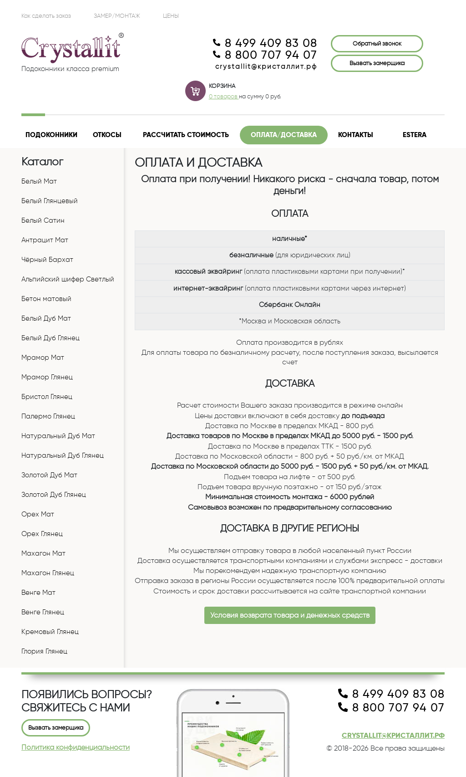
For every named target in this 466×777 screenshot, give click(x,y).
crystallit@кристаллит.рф (266, 66)
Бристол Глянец (46, 397)
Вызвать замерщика (377, 62)
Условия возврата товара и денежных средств (290, 615)
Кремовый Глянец (50, 632)
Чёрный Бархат (47, 260)
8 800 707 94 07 (265, 55)
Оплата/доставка (284, 135)
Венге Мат (38, 592)
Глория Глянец (44, 651)
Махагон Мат (43, 553)
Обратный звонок (377, 43)
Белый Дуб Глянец (50, 338)
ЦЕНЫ (171, 15)
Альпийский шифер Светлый (67, 279)
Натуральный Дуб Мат (58, 436)
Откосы (107, 135)
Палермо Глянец (48, 416)
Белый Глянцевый (49, 201)
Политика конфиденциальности (75, 747)
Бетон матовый (46, 299)
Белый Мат (39, 181)
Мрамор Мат (42, 357)
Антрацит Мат (44, 240)
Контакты (355, 135)
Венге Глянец (42, 612)
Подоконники (51, 135)
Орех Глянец (42, 534)
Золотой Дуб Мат (49, 475)
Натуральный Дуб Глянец (62, 455)
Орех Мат (37, 514)
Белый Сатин (43, 220)
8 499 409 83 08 (265, 43)
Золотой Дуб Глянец (53, 495)
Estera (414, 135)
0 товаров (224, 96)
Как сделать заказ (46, 15)
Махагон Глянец (47, 573)
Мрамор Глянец (47, 377)
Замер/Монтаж (117, 15)
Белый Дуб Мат (46, 318)
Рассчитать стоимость (186, 135)
